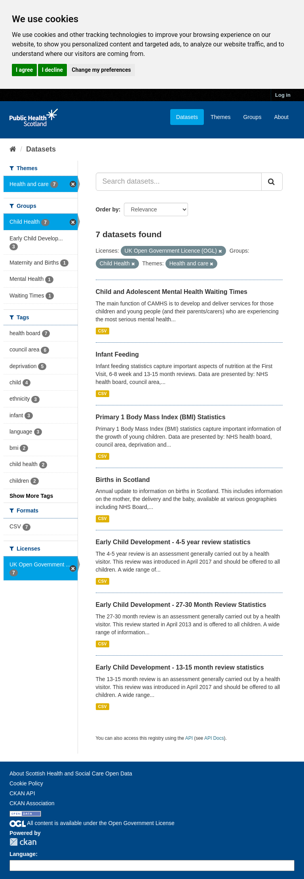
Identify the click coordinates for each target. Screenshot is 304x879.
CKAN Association (32, 803)
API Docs (214, 738)
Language (23, 854)
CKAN (23, 842)
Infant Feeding (117, 354)
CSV (102, 330)
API (189, 738)
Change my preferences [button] (101, 70)
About (281, 117)
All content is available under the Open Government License (92, 823)
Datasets (187, 117)
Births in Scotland (123, 479)
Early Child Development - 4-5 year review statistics (173, 542)
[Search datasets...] (179, 182)
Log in (283, 95)
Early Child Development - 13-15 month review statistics (180, 667)
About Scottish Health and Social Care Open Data (71, 773)
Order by (107, 209)
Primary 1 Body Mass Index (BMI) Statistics (161, 417)
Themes (221, 117)
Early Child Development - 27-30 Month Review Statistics (181, 604)
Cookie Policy (26, 783)
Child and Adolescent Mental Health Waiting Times (171, 291)
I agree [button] (24, 70)
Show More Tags (31, 496)
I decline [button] (52, 70)
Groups (252, 117)
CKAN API (22, 793)
